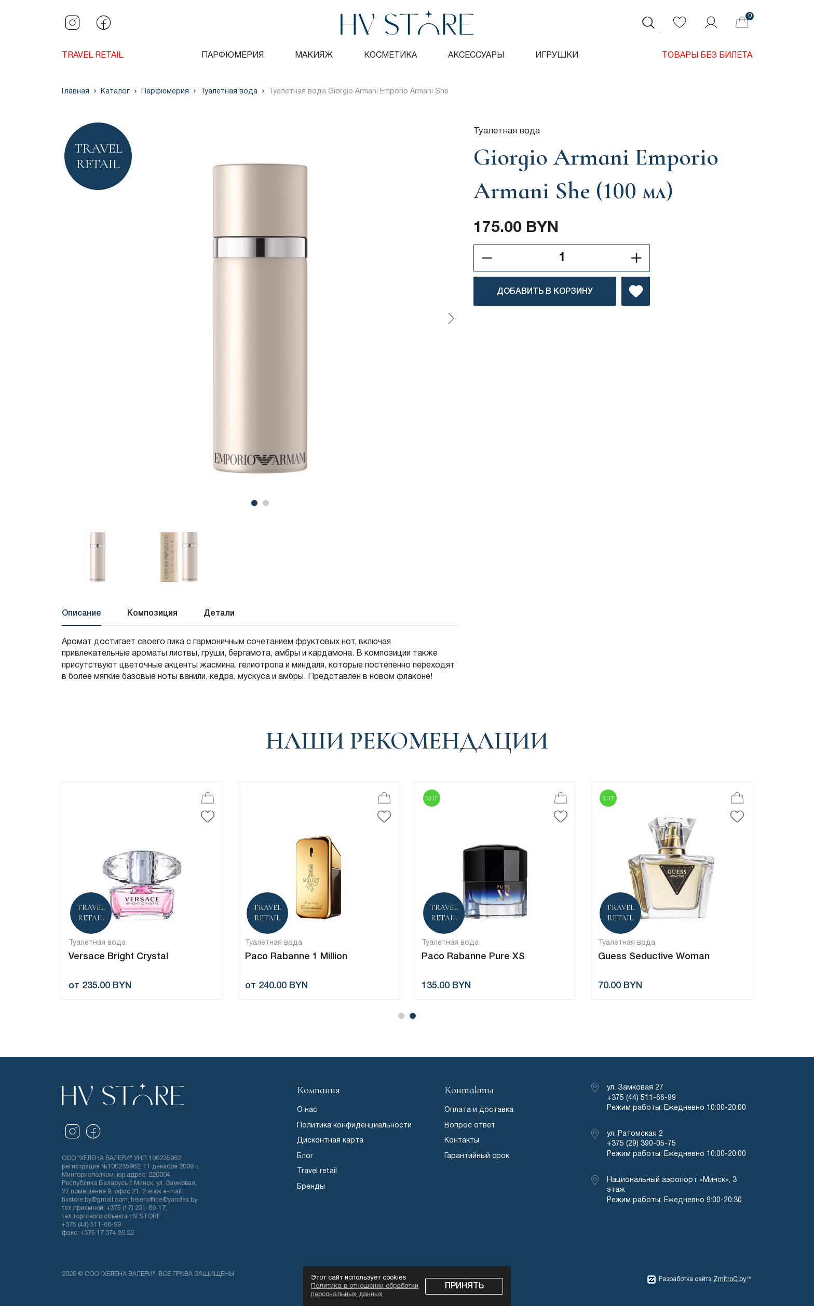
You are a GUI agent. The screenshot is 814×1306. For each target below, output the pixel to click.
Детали (219, 613)
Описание (81, 613)
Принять (464, 1286)
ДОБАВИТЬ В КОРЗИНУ (545, 291)
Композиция (152, 613)
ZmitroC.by (729, 1279)
